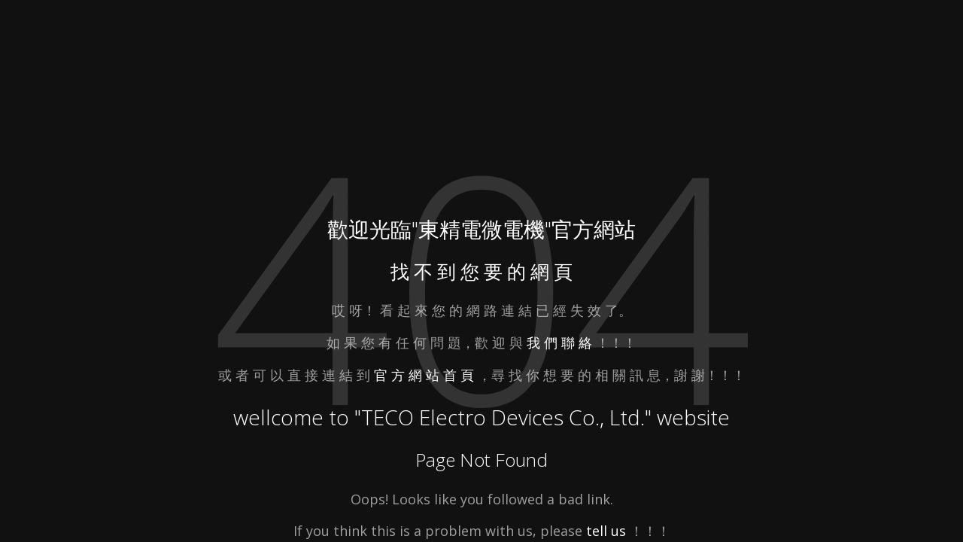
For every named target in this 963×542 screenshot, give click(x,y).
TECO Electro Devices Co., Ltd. (503, 417)
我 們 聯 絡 (559, 342)
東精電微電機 (481, 229)
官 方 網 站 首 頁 (426, 375)
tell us (606, 531)
